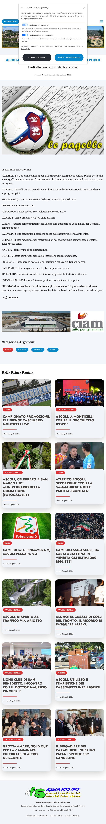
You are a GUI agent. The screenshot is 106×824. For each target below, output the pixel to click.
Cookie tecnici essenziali (39, 25)
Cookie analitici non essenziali (41, 35)
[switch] (25, 35)
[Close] (84, 8)
